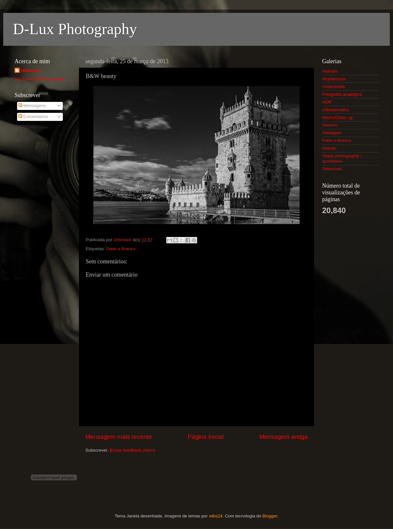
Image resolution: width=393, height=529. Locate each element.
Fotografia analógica (341, 94)
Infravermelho (335, 109)
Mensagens (32, 105)
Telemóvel (332, 168)
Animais (330, 71)
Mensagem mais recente (118, 436)
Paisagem (331, 132)
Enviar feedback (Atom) (132, 450)
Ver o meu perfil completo (39, 78)
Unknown (31, 70)
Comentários (33, 116)
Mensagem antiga (283, 436)
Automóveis (333, 86)
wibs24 (216, 516)
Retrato (329, 148)
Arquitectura (334, 78)
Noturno (330, 124)
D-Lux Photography (75, 28)
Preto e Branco (120, 248)
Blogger (269, 516)
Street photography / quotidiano (341, 158)
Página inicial (206, 436)
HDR (326, 102)
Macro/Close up (337, 117)
